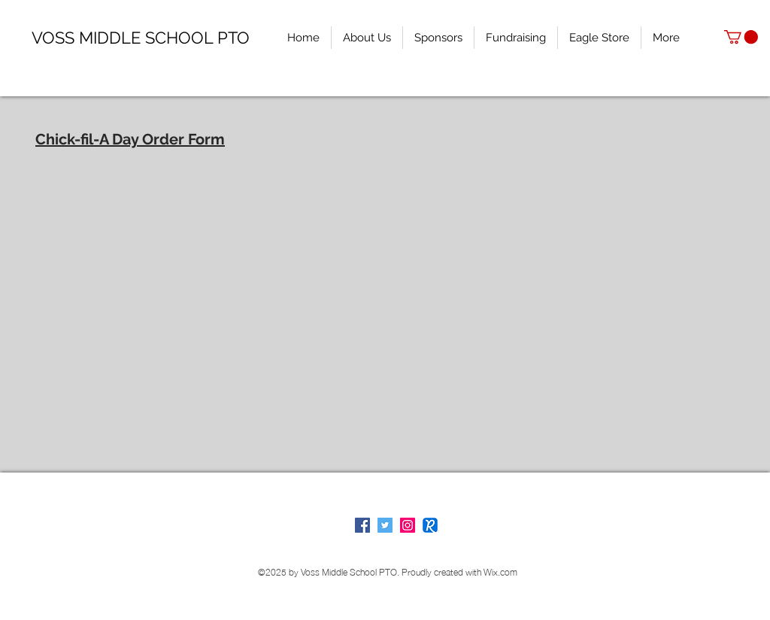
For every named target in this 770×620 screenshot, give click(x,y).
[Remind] (430, 525)
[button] (741, 37)
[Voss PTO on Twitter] (385, 525)
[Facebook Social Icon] (362, 525)
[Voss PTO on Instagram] (407, 525)
